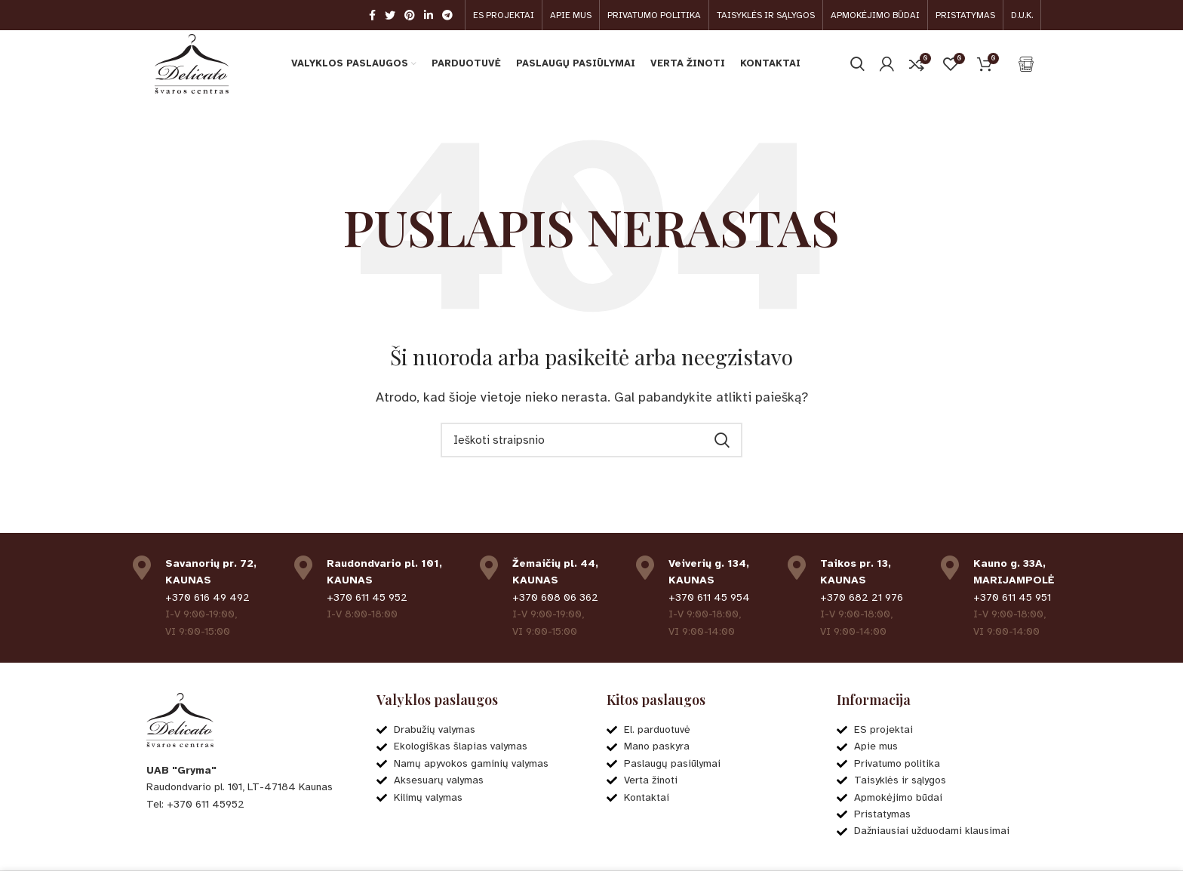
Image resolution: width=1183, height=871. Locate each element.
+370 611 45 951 (1012, 598)
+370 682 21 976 (861, 598)
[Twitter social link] (390, 15)
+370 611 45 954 (709, 598)
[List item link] (246, 804)
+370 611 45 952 (367, 598)
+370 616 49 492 (207, 598)
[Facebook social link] (372, 15)
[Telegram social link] (447, 15)
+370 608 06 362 (555, 598)
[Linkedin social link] (428, 15)
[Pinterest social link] (409, 15)
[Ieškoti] (857, 64)
